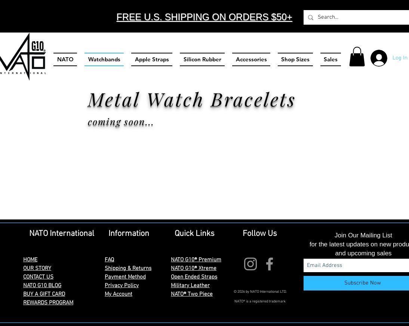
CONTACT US (38, 277)
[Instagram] (250, 264)
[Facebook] (269, 264)
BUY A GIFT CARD (44, 294)
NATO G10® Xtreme (193, 268)
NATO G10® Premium (196, 259)
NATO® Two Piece (192, 294)
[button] (357, 57)
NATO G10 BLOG (42, 285)
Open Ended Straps (194, 277)
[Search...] (356, 17)
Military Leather (190, 285)
